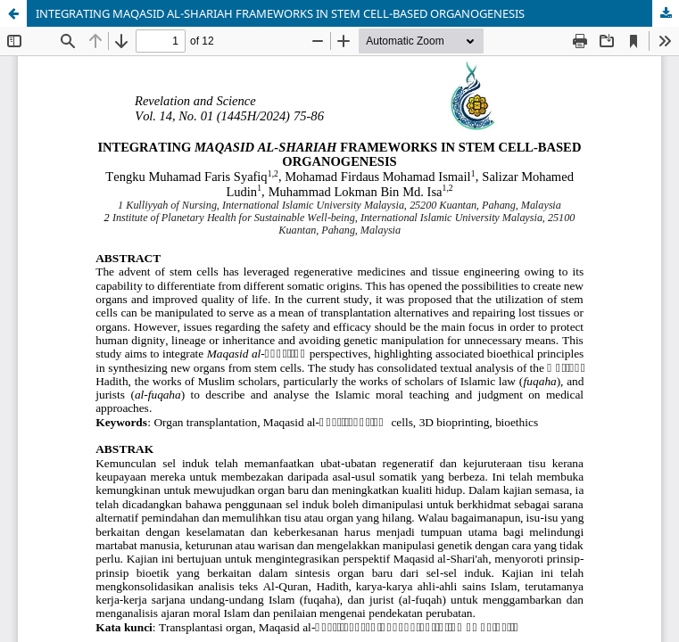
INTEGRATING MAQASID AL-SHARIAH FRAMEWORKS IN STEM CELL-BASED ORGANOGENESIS (280, 13)
